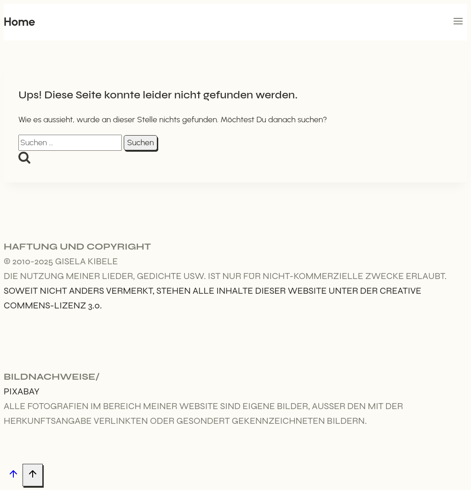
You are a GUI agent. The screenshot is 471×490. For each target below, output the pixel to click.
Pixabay (22, 391)
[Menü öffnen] (457, 22)
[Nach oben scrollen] (13, 475)
